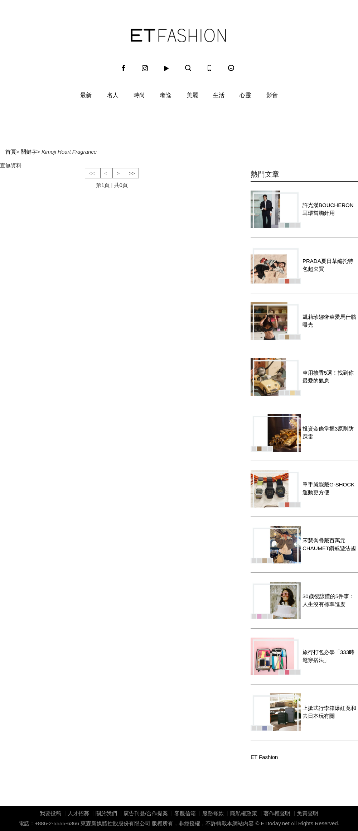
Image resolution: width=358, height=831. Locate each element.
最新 (86, 95)
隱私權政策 (243, 813)
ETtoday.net (275, 823)
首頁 (10, 152)
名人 (112, 95)
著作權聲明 (276, 813)
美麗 (192, 95)
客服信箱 (185, 813)
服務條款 (213, 813)
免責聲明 (307, 813)
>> (132, 173)
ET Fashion (178, 35)
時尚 (139, 95)
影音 (272, 95)
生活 (218, 95)
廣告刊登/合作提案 (146, 813)
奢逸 (165, 95)
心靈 (245, 95)
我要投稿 (50, 813)
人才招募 (78, 813)
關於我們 (106, 813)
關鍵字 (29, 152)
